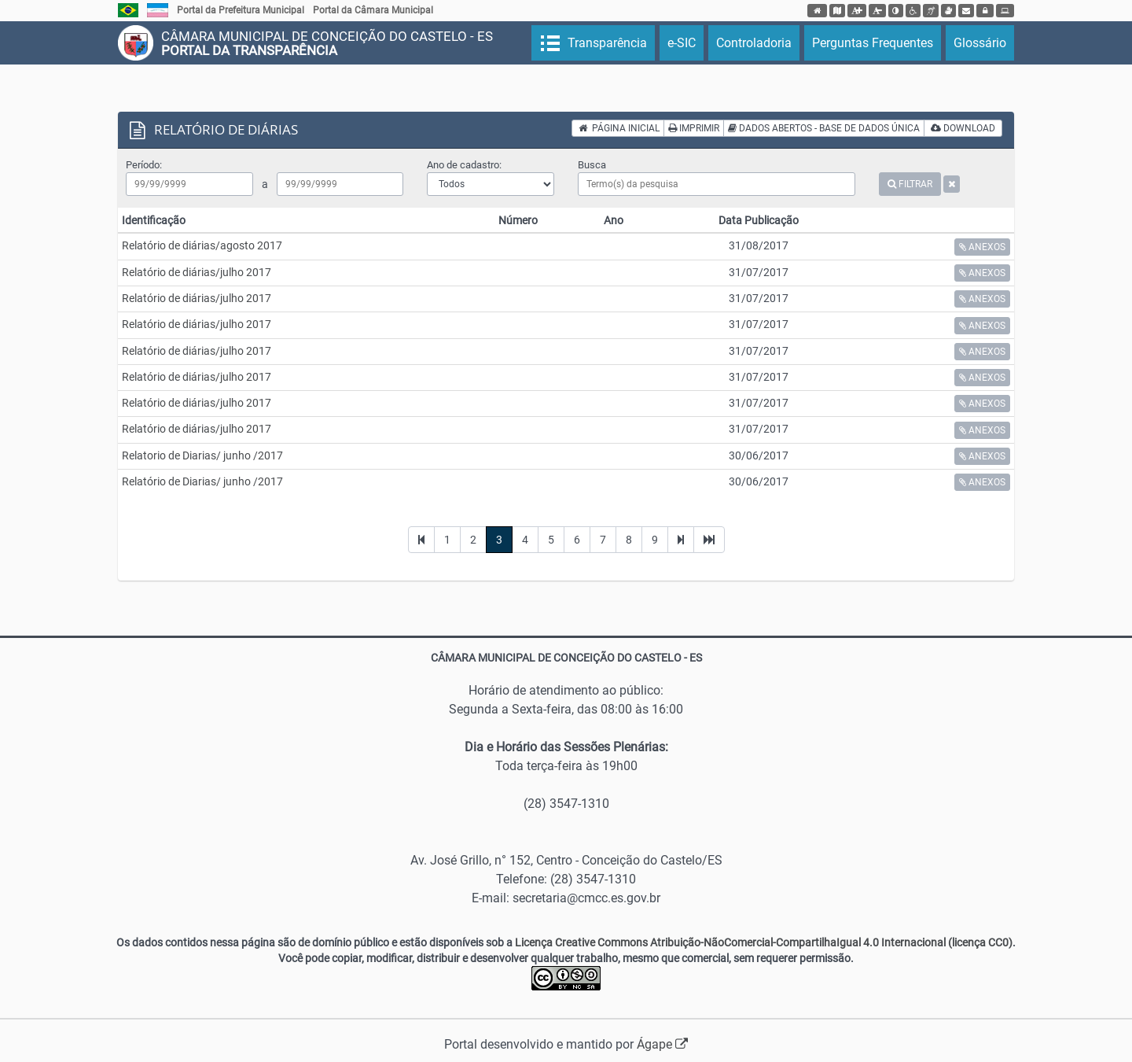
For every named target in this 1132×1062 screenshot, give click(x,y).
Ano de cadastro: (464, 165)
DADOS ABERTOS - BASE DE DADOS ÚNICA (824, 128)
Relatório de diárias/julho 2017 (196, 272)
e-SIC (681, 42)
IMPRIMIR (693, 128)
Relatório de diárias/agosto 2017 (202, 245)
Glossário (980, 42)
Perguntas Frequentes (872, 42)
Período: (144, 165)
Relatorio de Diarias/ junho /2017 (202, 455)
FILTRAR (910, 184)
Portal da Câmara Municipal (373, 10)
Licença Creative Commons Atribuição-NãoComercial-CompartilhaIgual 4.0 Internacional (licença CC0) (764, 942)
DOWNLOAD (963, 128)
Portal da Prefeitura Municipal (240, 10)
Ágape (662, 1044)
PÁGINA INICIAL (619, 128)
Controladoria (754, 42)
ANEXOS (982, 247)
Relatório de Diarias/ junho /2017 (202, 481)
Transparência (605, 42)
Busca (592, 165)
